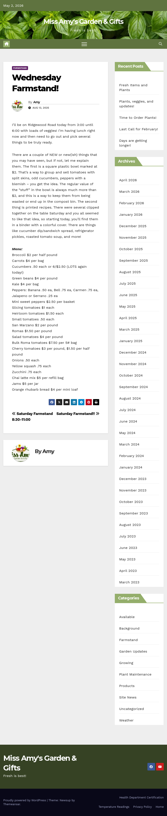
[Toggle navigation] (84, 44)
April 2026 (128, 180)
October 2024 (131, 375)
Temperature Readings (114, 806)
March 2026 (129, 191)
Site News (128, 697)
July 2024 (127, 410)
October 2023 (131, 502)
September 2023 (133, 513)
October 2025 (131, 249)
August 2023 (130, 525)
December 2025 (133, 226)
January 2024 (130, 467)
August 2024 (130, 398)
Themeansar (11, 804)
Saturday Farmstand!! (78, 413)
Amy (36, 102)
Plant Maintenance (135, 674)
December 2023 (133, 479)
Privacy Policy (142, 806)
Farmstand (20, 68)
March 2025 (129, 329)
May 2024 (127, 433)
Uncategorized (131, 709)
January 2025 (130, 341)
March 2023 (129, 582)
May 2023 (127, 559)
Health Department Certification (141, 797)
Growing (126, 663)
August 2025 (130, 272)
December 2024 (133, 352)
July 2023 (127, 536)
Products (127, 686)
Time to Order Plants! (137, 118)
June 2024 (128, 421)
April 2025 (128, 318)
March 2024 (129, 444)
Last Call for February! (138, 129)
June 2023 (128, 548)
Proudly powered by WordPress (25, 800)
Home (160, 806)
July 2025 (127, 283)
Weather (126, 720)
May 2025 (127, 306)
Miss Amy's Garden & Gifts (84, 22)
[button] (160, 44)
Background (129, 628)
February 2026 (131, 203)
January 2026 (130, 214)
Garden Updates (133, 651)
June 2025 (128, 295)
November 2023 (132, 490)
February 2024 (131, 456)
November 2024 (132, 364)
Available (127, 617)
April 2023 (128, 571)
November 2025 (132, 237)
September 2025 (133, 260)
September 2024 (133, 387)
